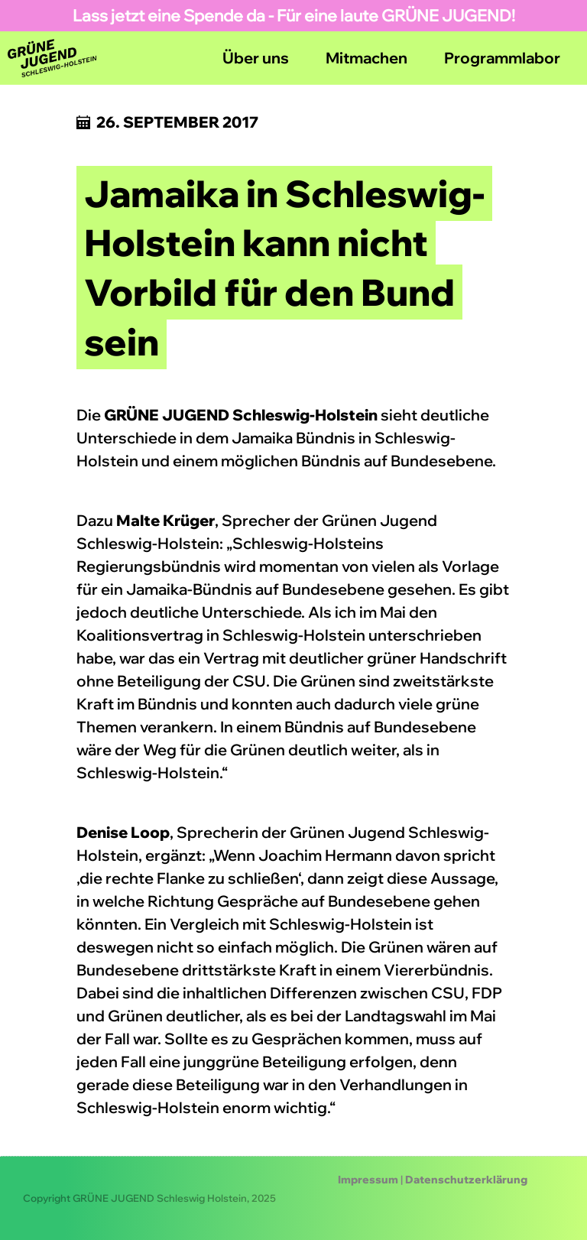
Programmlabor (502, 57)
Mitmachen (366, 57)
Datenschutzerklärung (466, 1179)
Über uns (255, 57)
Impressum (368, 1179)
